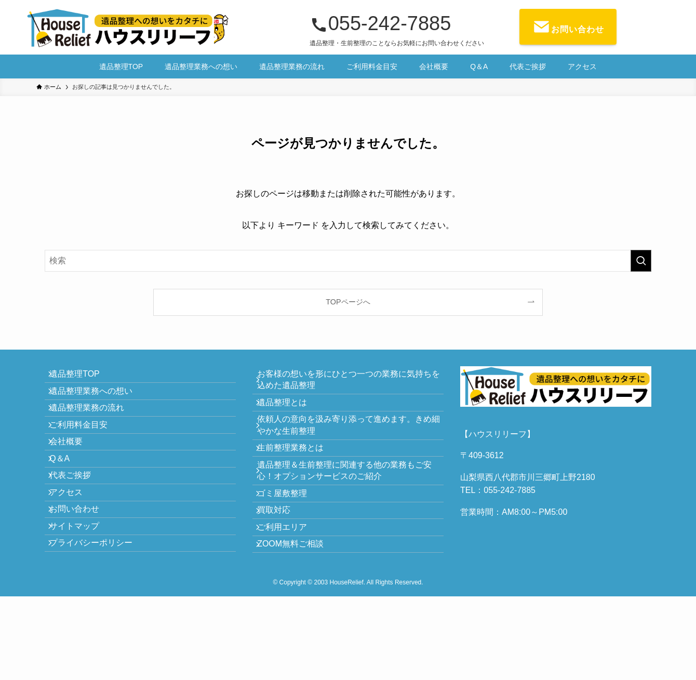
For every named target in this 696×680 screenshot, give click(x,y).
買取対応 (281, 560)
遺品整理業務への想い (98, 402)
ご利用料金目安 (86, 451)
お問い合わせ (82, 574)
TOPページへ (348, 302)
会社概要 (73, 476)
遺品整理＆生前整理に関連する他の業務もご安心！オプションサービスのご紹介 (348, 505)
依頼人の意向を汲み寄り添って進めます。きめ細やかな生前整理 (348, 444)
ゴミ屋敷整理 (290, 535)
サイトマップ (82, 599)
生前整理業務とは (298, 474)
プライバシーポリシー (98, 623)
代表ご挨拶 (78, 525)
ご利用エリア (290, 584)
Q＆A (67, 500)
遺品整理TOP (82, 378)
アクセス (73, 549)
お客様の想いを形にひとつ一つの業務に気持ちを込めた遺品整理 (348, 384)
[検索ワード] (348, 261)
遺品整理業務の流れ (94, 426)
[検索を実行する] (641, 261)
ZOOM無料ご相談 (298, 609)
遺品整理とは (290, 413)
